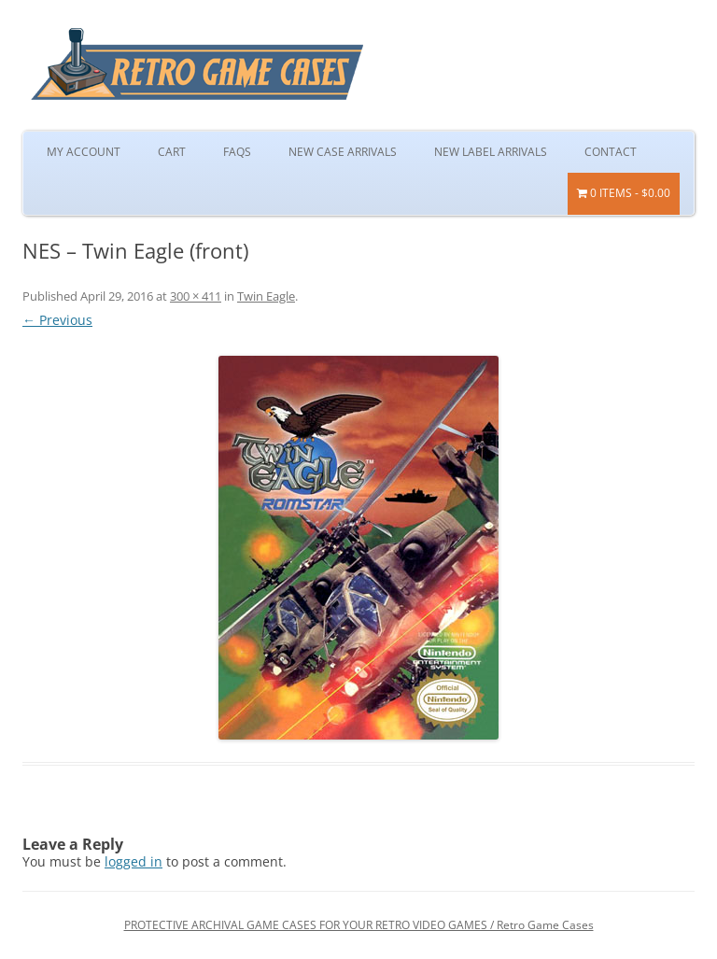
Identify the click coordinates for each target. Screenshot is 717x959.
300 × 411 (195, 296)
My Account (83, 152)
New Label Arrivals (490, 152)
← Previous (57, 320)
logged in (133, 861)
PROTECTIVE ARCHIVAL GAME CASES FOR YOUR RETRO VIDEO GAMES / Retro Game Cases (359, 925)
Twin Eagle (266, 296)
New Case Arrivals (342, 152)
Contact (610, 152)
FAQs (237, 152)
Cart (172, 152)
